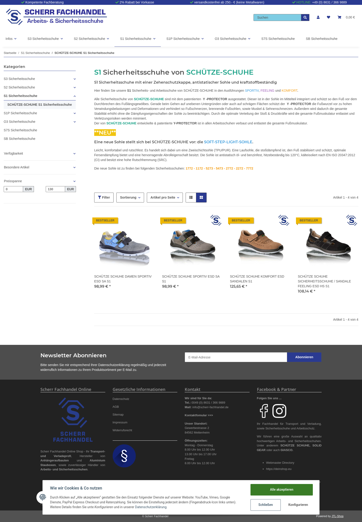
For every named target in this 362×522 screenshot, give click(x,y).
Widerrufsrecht (122, 430)
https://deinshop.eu (279, 469)
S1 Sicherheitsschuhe (20, 96)
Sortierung (128, 197)
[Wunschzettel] (328, 17)
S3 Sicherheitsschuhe (19, 79)
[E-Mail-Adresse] (236, 357)
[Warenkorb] (346, 17)
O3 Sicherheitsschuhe (19, 121)
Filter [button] (104, 197)
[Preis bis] (55, 189)
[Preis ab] (13, 189)
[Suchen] (277, 17)
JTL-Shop (338, 516)
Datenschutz (121, 399)
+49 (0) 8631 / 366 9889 (329, 2)
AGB (116, 406)
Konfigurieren (298, 505)
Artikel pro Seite (163, 197)
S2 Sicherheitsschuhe (19, 87)
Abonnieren (304, 357)
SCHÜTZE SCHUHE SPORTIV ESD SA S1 (191, 279)
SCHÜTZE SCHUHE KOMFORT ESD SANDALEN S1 (257, 279)
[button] (318, 17)
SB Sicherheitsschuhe (19, 139)
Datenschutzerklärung (114, 365)
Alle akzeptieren (281, 489)
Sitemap (118, 414)
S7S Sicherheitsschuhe (20, 130)
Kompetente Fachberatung (44, 2)
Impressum (120, 422)
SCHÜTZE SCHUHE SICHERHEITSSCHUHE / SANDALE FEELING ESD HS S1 (324, 281)
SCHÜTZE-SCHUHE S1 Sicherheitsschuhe (39, 104)
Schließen (265, 505)
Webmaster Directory (280, 462)
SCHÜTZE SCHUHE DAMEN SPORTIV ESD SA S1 (123, 279)
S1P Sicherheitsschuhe (20, 113)
